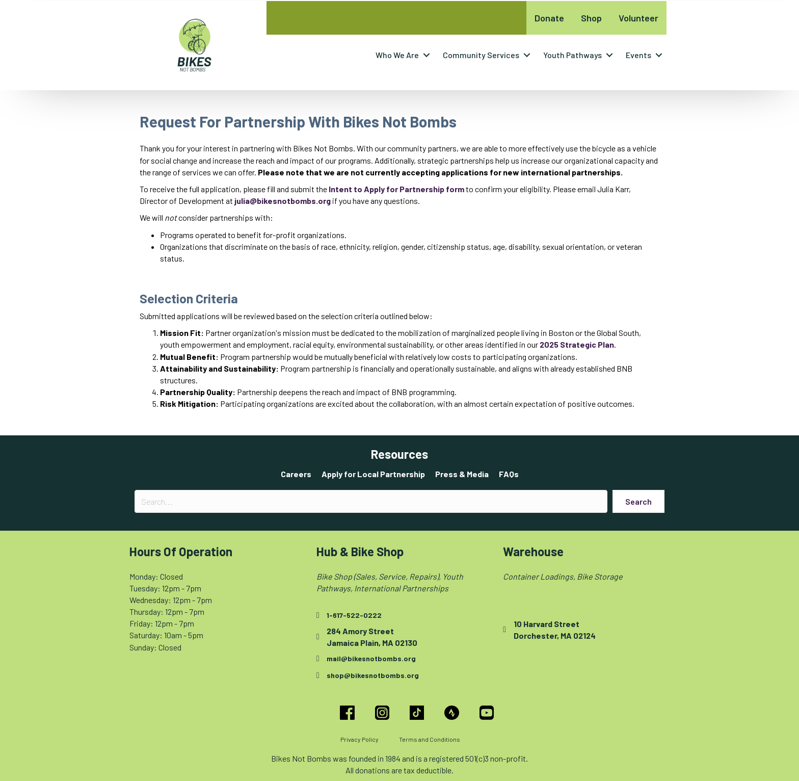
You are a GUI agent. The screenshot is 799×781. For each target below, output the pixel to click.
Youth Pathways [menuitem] (572, 55)
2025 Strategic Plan (577, 344)
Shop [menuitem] (591, 17)
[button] (426, 55)
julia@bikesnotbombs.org (282, 200)
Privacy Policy (359, 739)
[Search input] (371, 501)
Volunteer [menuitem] (638, 17)
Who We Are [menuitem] (397, 55)
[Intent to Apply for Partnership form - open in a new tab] (396, 189)
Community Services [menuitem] (481, 55)
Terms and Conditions (429, 739)
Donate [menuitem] (549, 17)
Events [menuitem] (638, 55)
